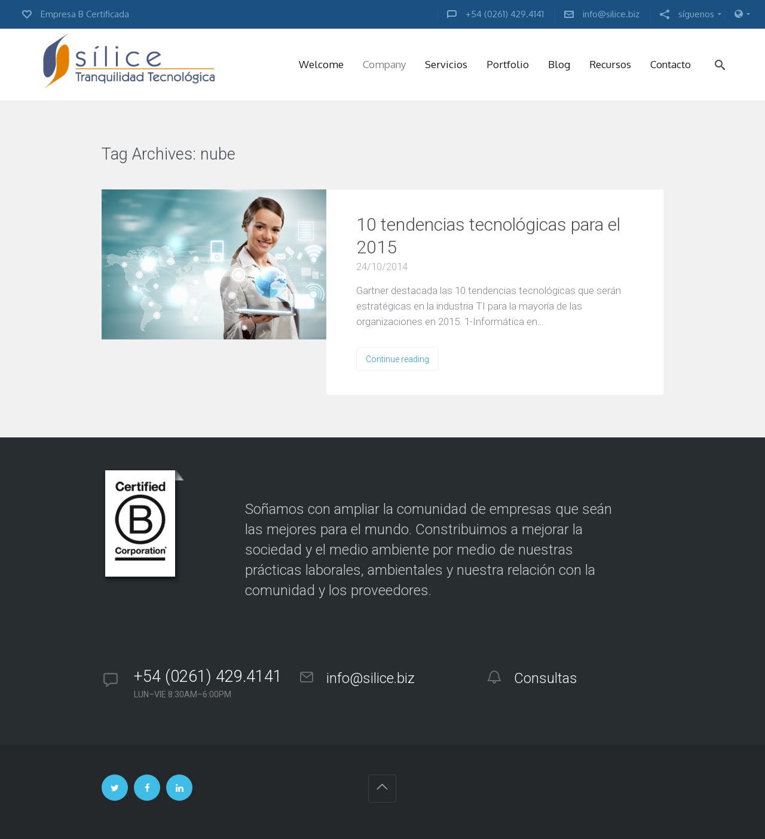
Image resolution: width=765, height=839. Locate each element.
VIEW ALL (272, 155)
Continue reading (397, 359)
